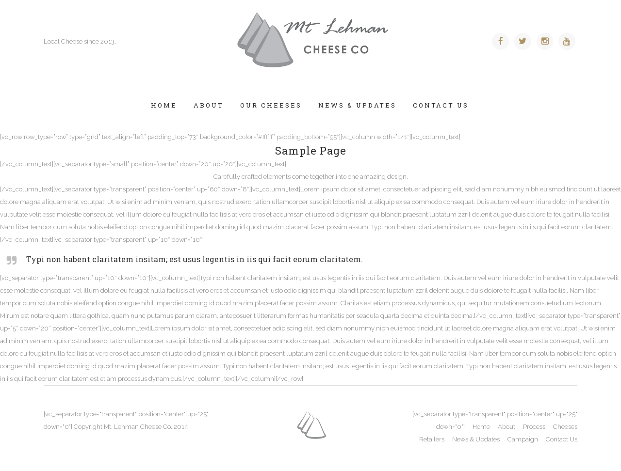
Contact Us (561, 439)
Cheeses (565, 426)
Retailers (431, 439)
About (506, 426)
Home (481, 426)
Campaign (522, 439)
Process (534, 426)
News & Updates (476, 439)
